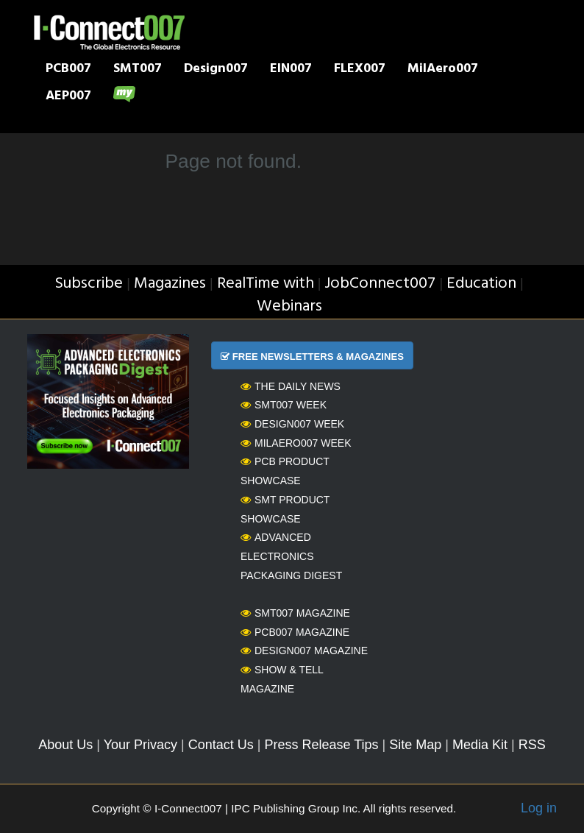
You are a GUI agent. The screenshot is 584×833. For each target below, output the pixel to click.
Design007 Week (292, 424)
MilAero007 (442, 70)
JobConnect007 (379, 284)
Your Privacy (140, 744)
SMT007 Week (284, 405)
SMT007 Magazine (295, 613)
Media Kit (480, 744)
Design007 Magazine (304, 650)
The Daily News (291, 386)
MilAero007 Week (296, 443)
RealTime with (265, 284)
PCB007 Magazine (295, 632)
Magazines (170, 284)
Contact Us (221, 744)
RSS (532, 744)
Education (481, 284)
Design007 (216, 70)
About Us (65, 744)
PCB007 (68, 70)
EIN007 (291, 70)
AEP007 (68, 97)
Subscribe (88, 284)
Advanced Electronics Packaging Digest (291, 556)
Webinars (289, 306)
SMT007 (137, 70)
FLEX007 (359, 70)
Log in (539, 808)
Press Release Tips (321, 744)
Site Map (415, 744)
